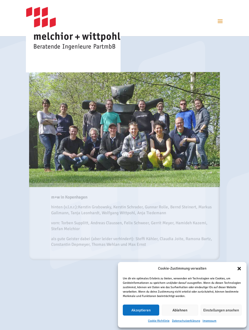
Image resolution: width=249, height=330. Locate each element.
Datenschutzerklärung (186, 321)
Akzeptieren (141, 310)
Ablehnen (179, 310)
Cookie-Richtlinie (159, 321)
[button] (239, 268)
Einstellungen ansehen (221, 310)
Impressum (209, 321)
